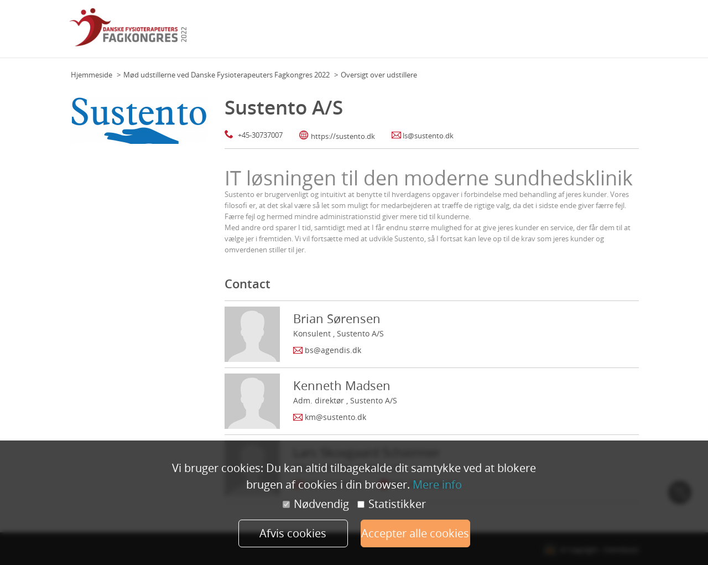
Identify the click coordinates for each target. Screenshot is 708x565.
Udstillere (580, 33)
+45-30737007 (260, 135)
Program (429, 33)
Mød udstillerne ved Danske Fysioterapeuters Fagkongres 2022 (226, 75)
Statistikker (391, 504)
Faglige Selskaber (528, 33)
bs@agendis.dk (333, 350)
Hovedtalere (471, 33)
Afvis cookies (292, 533)
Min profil (619, 33)
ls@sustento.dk (428, 136)
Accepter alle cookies (415, 533)
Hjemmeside (91, 75)
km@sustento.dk (335, 417)
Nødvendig (316, 504)
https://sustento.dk (343, 136)
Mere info (437, 484)
